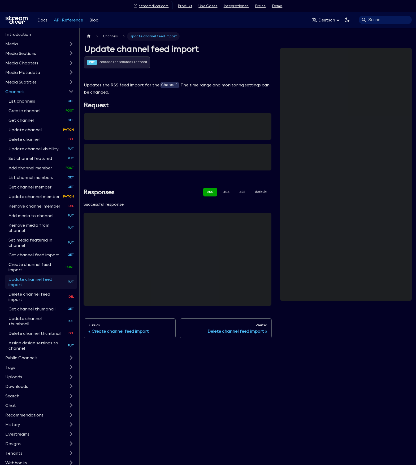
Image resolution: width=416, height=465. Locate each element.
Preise (260, 5)
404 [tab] (226, 192)
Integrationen (236, 5)
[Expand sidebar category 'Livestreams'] (71, 434)
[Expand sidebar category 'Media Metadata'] (71, 72)
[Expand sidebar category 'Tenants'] (71, 453)
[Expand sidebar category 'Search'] (71, 396)
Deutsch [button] (323, 20)
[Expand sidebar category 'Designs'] (71, 443)
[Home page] (89, 36)
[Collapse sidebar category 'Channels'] (71, 91)
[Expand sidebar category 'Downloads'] (71, 386)
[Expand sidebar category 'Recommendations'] (71, 415)
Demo (277, 5)
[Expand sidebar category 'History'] (71, 424)
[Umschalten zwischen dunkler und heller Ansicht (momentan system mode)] (347, 20)
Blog (93, 20)
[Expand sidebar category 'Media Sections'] (71, 53)
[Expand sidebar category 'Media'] (71, 44)
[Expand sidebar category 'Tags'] (71, 367)
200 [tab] (210, 192)
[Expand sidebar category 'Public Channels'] (71, 357)
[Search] (385, 20)
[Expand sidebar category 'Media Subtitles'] (71, 82)
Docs (42, 20)
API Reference (68, 20)
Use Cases (207, 5)
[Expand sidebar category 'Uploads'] (71, 376)
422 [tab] (242, 192)
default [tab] (260, 192)
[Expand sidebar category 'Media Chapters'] (71, 63)
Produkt (185, 5)
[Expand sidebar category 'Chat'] (71, 405)
